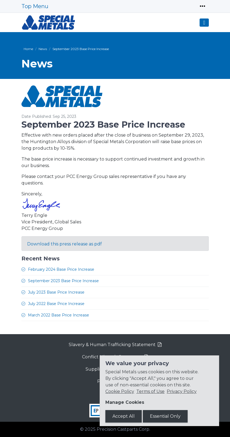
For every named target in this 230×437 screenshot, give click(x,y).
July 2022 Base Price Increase (56, 303)
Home (28, 49)
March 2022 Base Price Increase (58, 315)
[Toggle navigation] (202, 6)
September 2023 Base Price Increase (63, 280)
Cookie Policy (119, 391)
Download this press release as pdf (64, 244)
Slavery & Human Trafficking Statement (112, 344)
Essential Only (165, 416)
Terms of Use (150, 391)
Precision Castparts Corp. (123, 429)
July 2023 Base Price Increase (56, 292)
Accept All (123, 416)
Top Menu (34, 6)
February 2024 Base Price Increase (61, 269)
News (43, 49)
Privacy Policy (182, 391)
